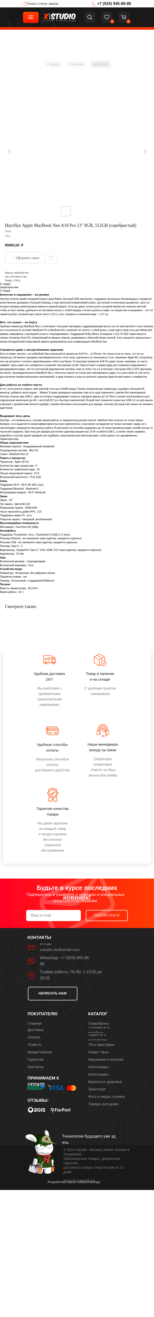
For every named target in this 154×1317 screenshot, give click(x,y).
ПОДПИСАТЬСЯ (106, 915)
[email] (53, 915)
